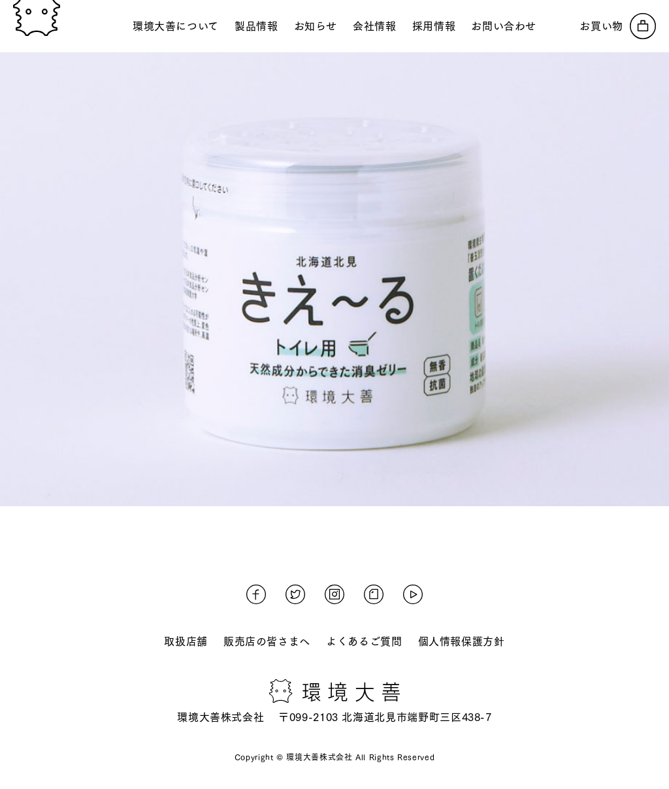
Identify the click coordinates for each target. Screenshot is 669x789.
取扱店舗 (186, 641)
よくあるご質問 (364, 641)
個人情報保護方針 (461, 641)
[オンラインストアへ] (617, 26)
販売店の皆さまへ (266, 641)
